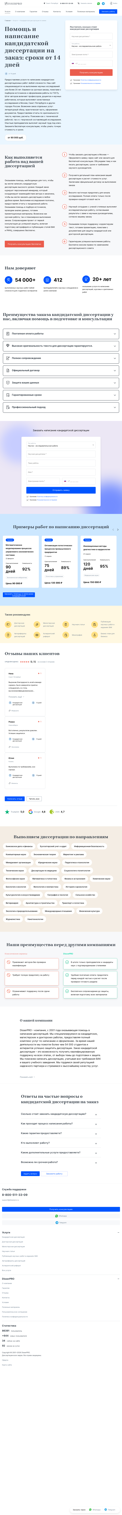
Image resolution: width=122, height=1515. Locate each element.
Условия (69, 11)
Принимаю (76, 80)
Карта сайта (7, 1365)
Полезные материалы (86, 11)
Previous (113, 531)
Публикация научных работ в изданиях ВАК (107, 624)
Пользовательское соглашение (91, 83)
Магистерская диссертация (49, 624)
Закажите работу (54, 1173)
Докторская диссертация (19, 624)
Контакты (57, 11)
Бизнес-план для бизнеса (107, 634)
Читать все (34, 799)
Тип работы (75, 44)
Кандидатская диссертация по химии (33, 20)
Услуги (7, 11)
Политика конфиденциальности (15, 1317)
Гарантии (33, 11)
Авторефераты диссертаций (20, 634)
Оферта (5, 1360)
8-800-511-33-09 (15, 1194)
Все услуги (6, 1270)
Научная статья (78, 624)
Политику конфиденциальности (91, 80)
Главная (8, 20)
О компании (20, 11)
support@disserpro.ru (10, 1200)
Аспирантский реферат (49, 634)
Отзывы (45, 11)
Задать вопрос (30, 1173)
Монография (77, 635)
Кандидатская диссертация (13, 1237)
